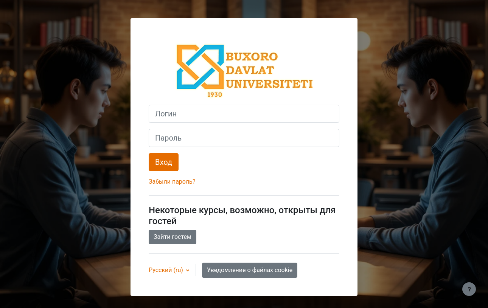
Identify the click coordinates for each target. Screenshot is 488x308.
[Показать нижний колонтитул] (469, 289)
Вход (163, 162)
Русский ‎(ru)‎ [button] (167, 270)
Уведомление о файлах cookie (249, 270)
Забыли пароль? (172, 181)
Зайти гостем (172, 236)
